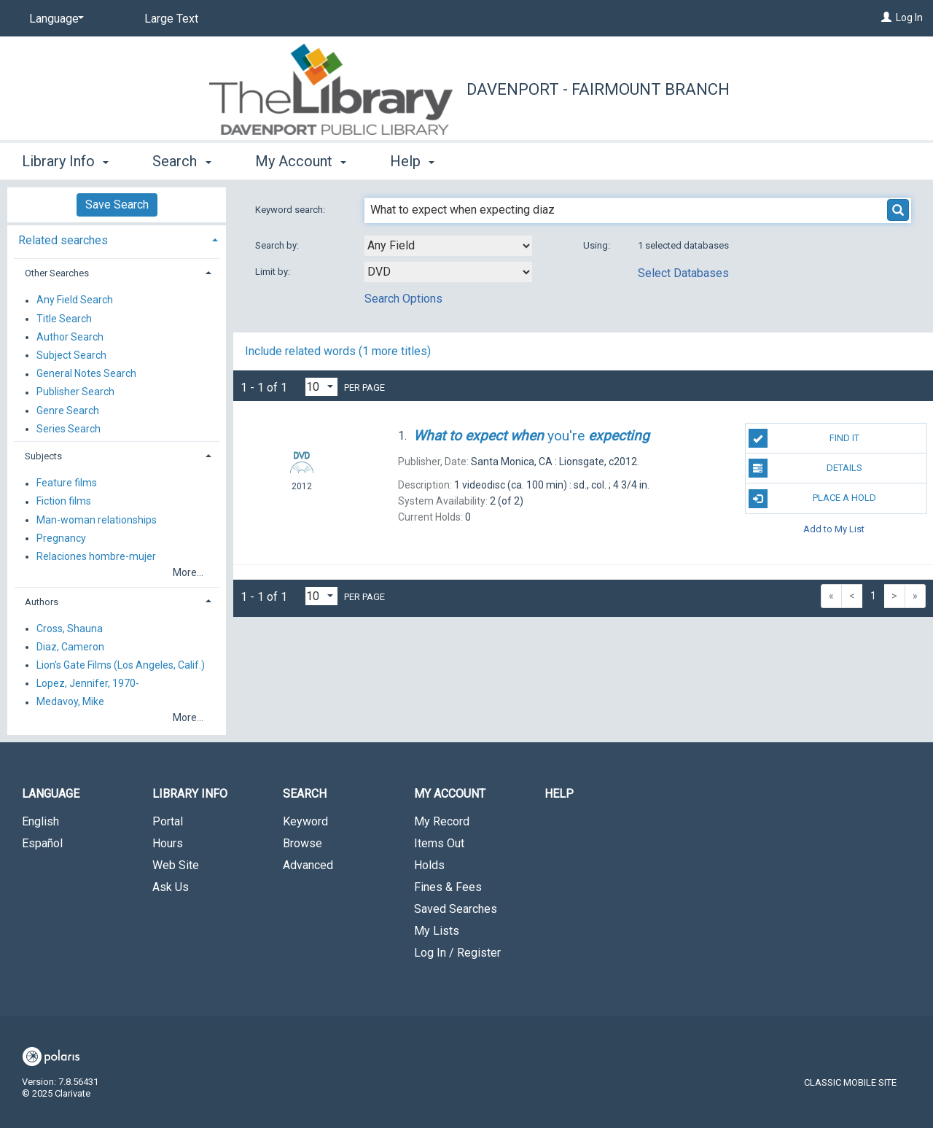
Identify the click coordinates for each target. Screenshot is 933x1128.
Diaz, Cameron (70, 647)
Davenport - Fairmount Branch (598, 89)
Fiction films (63, 501)
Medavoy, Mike (70, 702)
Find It (804, 438)
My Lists (436, 931)
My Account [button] (300, 161)
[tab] (116, 238)
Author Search (70, 337)
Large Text (171, 19)
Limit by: (273, 271)
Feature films (66, 483)
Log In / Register (457, 953)
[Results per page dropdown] (321, 387)
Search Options (403, 299)
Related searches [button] (63, 240)
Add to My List (833, 529)
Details (805, 468)
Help (559, 794)
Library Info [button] (65, 161)
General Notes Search (86, 374)
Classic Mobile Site (850, 1082)
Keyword (305, 821)
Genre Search (67, 410)
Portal (167, 821)
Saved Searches (455, 909)
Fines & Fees (448, 887)
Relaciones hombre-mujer (96, 556)
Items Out (439, 843)
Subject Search (71, 355)
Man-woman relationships (96, 520)
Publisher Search (75, 392)
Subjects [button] (43, 456)
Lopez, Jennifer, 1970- (87, 683)
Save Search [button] (117, 204)
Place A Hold (812, 498)
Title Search (64, 318)
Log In (909, 17)
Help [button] (412, 161)
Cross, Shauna (69, 628)
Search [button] (181, 161)
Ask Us (170, 887)
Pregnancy (61, 538)
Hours (167, 843)
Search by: (278, 245)
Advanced (308, 865)
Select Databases (683, 273)
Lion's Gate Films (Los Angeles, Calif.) (120, 665)
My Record (441, 821)
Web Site (175, 865)
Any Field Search (74, 300)
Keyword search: (291, 209)
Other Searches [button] (57, 273)
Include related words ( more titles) (338, 351)
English (40, 821)
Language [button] (50, 794)
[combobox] (448, 246)
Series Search (68, 429)
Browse (302, 843)
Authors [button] (41, 601)
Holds (429, 865)
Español (42, 843)
